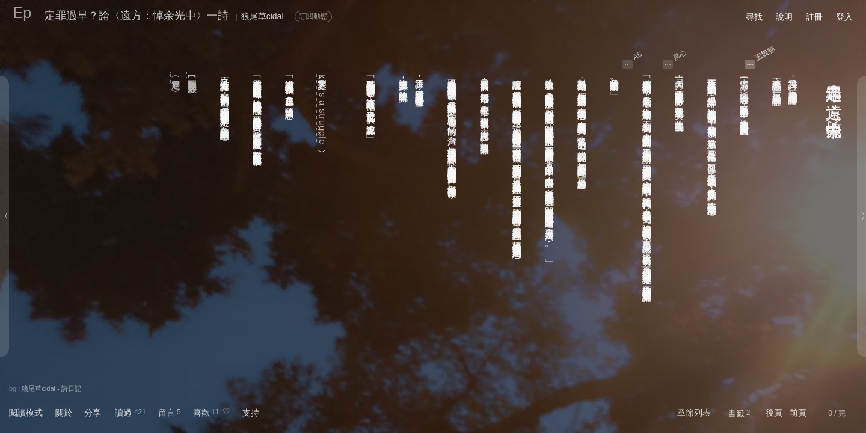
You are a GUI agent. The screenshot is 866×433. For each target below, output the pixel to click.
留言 (166, 412)
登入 (844, 17)
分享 (92, 412)
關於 (63, 412)
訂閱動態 (313, 16)
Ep (22, 12)
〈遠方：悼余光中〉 (745, 80)
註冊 (814, 17)
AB (637, 55)
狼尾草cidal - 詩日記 (51, 388)
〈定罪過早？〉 (176, 78)
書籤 (736, 413)
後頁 (774, 412)
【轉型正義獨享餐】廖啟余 (193, 75)
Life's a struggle (323, 109)
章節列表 (694, 412)
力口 (762, 55)
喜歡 (201, 412)
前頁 (798, 412)
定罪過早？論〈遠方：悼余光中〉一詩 (137, 16)
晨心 (679, 55)
